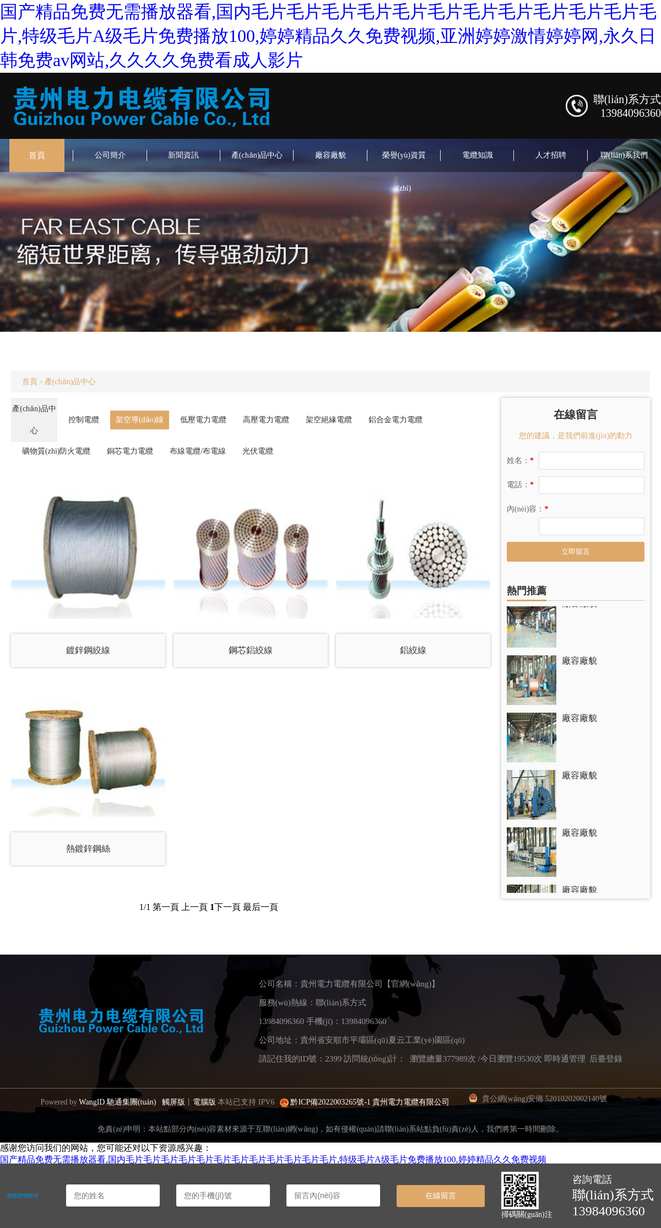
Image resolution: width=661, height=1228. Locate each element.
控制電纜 (83, 420)
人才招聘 (550, 155)
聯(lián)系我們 (624, 155)
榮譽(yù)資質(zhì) (404, 171)
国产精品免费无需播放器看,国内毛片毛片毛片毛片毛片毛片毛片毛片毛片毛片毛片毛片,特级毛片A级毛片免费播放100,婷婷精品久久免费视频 (273, 1159)
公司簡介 (110, 155)
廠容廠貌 (330, 155)
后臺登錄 (605, 1058)
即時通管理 (565, 1058)
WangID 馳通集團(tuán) (117, 1102)
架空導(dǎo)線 (140, 420)
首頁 (37, 155)
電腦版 (204, 1102)
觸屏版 (173, 1102)
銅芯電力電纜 (130, 451)
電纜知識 (477, 155)
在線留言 (440, 1195)
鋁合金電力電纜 (395, 420)
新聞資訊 (183, 155)
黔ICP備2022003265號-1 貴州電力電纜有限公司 (369, 1102)
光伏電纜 (257, 451)
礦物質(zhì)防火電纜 (56, 451)
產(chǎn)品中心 (257, 155)
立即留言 (575, 551)
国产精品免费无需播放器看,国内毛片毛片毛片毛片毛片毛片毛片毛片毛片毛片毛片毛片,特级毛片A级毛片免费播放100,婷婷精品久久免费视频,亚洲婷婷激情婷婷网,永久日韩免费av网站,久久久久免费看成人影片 (328, 36)
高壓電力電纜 (266, 420)
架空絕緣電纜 (329, 420)
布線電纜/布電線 (198, 451)
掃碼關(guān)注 (526, 1214)
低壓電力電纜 (203, 420)
